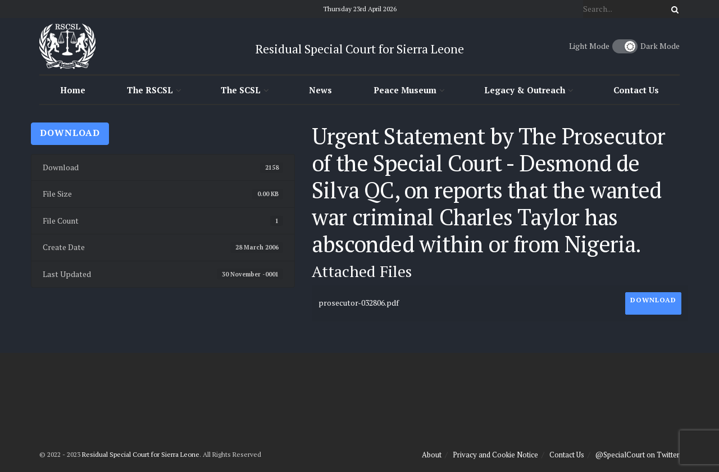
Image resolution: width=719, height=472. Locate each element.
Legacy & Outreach (524, 90)
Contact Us (636, 90)
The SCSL (241, 90)
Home (72, 90)
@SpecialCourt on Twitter (637, 455)
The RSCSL (150, 90)
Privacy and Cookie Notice (495, 455)
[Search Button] (673, 9)
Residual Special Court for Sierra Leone (140, 454)
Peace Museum (405, 90)
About (432, 455)
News (320, 90)
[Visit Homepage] (67, 46)
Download (70, 132)
